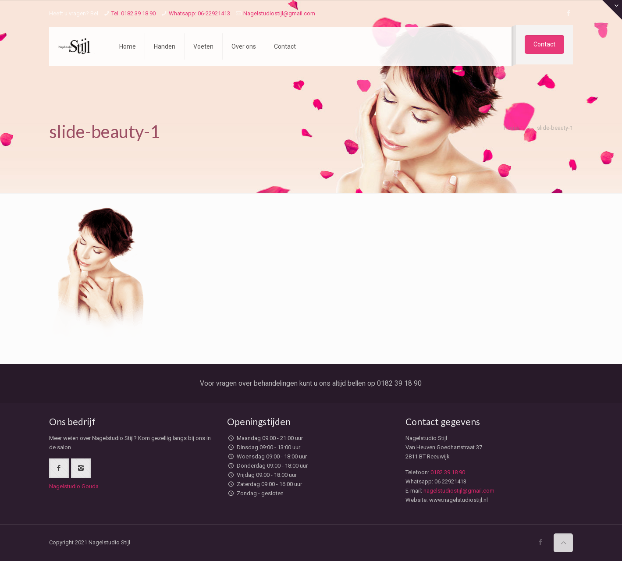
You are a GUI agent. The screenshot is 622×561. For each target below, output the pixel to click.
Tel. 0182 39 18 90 (133, 13)
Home (511, 127)
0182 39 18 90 (447, 472)
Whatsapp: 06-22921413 (199, 13)
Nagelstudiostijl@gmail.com (279, 13)
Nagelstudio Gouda (74, 486)
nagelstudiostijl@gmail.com (458, 490)
